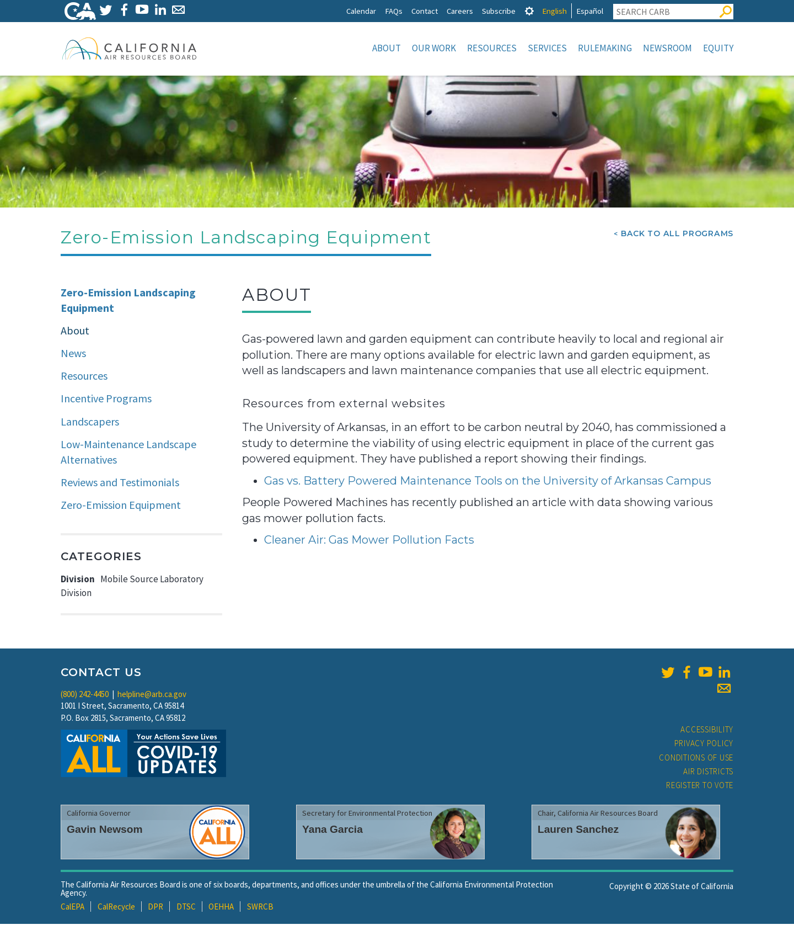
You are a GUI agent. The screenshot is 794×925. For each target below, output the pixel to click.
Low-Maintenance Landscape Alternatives (128, 453)
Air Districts (708, 772)
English (554, 11)
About (386, 48)
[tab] (529, 10)
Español (589, 11)
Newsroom (667, 48)
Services (547, 48)
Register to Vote (699, 786)
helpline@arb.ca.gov (151, 695)
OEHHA (221, 907)
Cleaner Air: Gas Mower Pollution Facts (369, 540)
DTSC (186, 907)
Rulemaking (605, 48)
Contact (424, 11)
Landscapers (90, 422)
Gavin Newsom (105, 830)
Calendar (361, 11)
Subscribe (499, 11)
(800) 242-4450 (85, 695)
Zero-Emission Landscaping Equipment (128, 301)
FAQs (394, 11)
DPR (155, 907)
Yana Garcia (332, 830)
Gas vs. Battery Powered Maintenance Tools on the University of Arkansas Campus (487, 481)
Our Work (434, 48)
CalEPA (72, 907)
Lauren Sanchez (578, 830)
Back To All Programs (677, 235)
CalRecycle (116, 907)
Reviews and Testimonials (120, 483)
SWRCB (260, 907)
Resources (492, 48)
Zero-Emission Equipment (121, 506)
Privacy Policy (704, 744)
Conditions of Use (696, 758)
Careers (460, 11)
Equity (718, 48)
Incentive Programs (106, 399)
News (73, 354)
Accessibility (706, 730)
